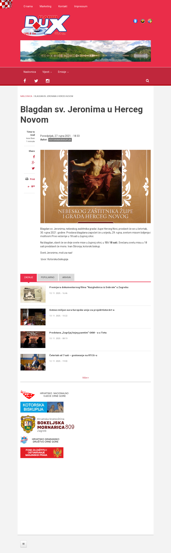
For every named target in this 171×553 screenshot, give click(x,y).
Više (84, 377)
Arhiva (66, 277)
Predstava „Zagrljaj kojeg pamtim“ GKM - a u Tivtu (78, 332)
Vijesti (45, 71)
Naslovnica (30, 71)
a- (29, 186)
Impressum (80, 6)
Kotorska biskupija (60, 140)
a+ (33, 186)
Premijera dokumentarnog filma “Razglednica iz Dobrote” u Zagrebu (88, 287)
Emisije (62, 71)
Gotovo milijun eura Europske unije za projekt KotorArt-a (81, 310)
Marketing (45, 6)
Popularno (47, 277)
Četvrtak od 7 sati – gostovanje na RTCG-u (73, 355)
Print (32, 179)
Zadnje (28, 277)
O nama (28, 6)
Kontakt (62, 6)
